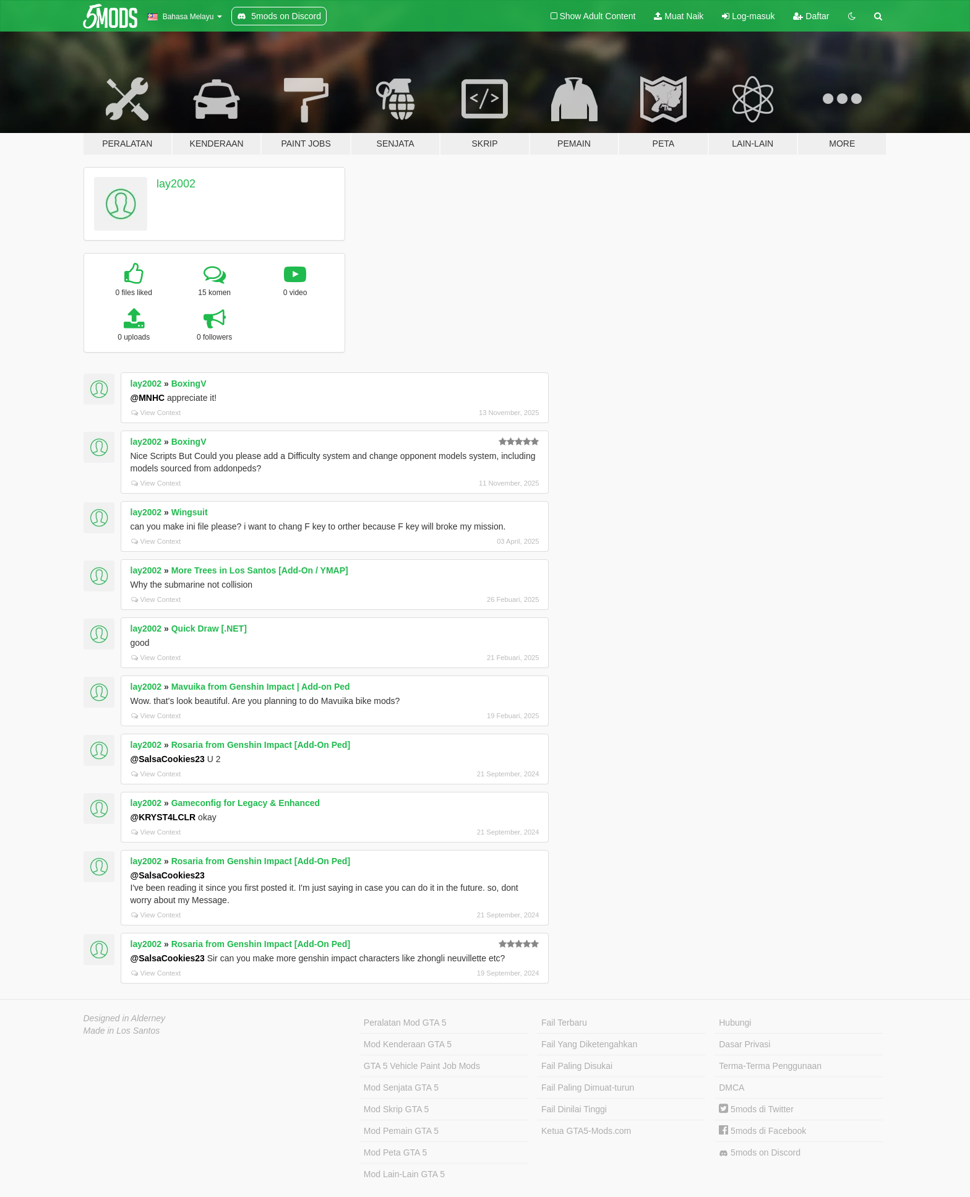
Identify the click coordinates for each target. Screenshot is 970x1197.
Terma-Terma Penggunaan (770, 1066)
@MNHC (148, 398)
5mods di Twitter (756, 1109)
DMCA (731, 1087)
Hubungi (735, 1023)
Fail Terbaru (564, 1023)
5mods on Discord (759, 1153)
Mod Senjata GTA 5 (401, 1087)
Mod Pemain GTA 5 (401, 1131)
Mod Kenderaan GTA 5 (408, 1044)
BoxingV (189, 383)
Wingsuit (189, 512)
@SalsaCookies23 (168, 759)
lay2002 (176, 184)
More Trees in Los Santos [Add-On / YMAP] (259, 570)
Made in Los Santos (122, 1031)
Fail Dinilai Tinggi (574, 1109)
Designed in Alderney (125, 1018)
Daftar (811, 16)
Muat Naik (678, 16)
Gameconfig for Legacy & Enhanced (245, 803)
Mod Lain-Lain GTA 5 (404, 1174)
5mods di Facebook (762, 1130)
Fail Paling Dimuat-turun (587, 1087)
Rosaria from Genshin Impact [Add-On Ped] (260, 745)
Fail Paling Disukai (576, 1066)
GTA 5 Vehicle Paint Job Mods (422, 1066)
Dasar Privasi (744, 1044)
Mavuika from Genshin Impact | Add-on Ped (260, 687)
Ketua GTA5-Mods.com (586, 1131)
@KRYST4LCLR (163, 817)
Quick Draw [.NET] (209, 628)
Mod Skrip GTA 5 (396, 1109)
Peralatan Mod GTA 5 (405, 1023)
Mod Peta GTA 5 (395, 1152)
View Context (156, 412)
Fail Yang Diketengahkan (589, 1044)
